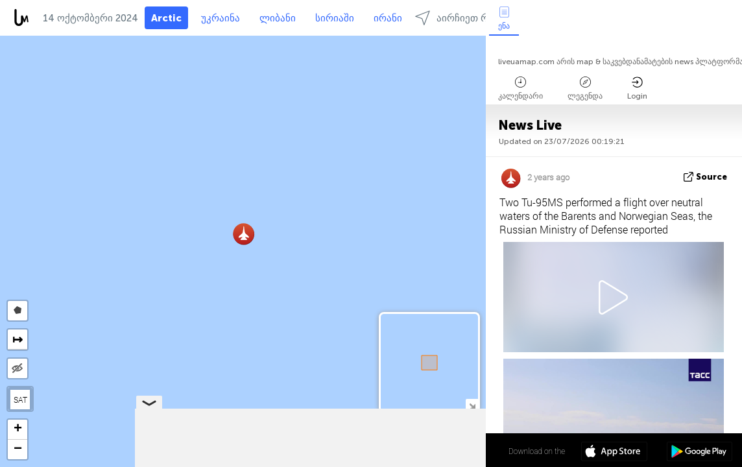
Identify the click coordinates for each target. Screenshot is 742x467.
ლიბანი (277, 18)
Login (637, 89)
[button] (243, 233)
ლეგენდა (585, 89)
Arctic (166, 18)
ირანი (388, 18)
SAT (20, 399)
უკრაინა (220, 18)
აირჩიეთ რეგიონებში (476, 17)
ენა (504, 18)
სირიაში (334, 18)
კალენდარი (520, 89)
